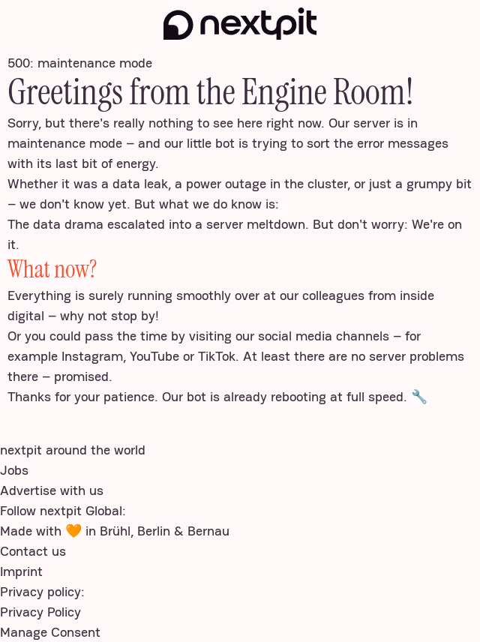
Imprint (21, 571)
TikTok (217, 355)
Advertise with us (52, 490)
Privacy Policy (40, 611)
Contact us (33, 551)
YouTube (154, 355)
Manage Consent (50, 631)
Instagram (92, 355)
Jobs (14, 469)
